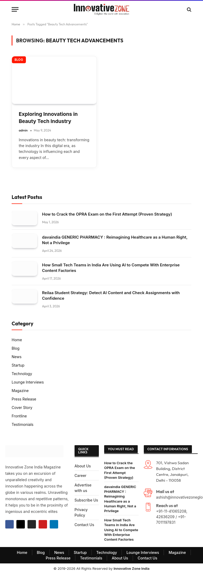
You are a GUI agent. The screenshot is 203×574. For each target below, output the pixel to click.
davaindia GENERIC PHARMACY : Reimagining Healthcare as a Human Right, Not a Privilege (114, 240)
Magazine (20, 390)
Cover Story (22, 407)
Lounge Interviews (28, 382)
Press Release (24, 399)
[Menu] (15, 9)
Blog (19, 60)
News (16, 356)
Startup (18, 365)
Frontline (19, 416)
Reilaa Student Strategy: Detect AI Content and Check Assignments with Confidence (111, 295)
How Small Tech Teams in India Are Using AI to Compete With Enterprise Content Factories (111, 267)
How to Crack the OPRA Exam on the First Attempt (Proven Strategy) (107, 214)
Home (17, 340)
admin (23, 130)
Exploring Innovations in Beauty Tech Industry (48, 117)
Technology (22, 373)
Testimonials (22, 424)
